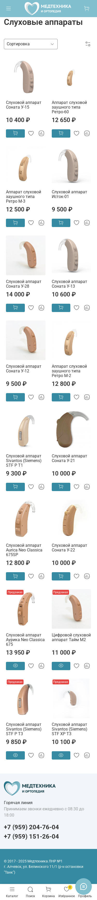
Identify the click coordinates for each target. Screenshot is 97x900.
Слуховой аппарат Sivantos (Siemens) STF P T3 (24, 729)
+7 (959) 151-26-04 (31, 836)
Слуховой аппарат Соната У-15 (23, 105)
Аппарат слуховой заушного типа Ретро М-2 (69, 371)
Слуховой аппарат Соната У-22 (69, 547)
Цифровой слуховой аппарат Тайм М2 (71, 637)
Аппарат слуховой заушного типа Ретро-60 (69, 107)
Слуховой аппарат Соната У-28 (23, 284)
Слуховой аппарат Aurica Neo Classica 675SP (24, 550)
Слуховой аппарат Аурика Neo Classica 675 (25, 640)
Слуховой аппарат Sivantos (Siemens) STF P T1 (24, 460)
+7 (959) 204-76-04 (31, 827)
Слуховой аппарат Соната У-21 (69, 458)
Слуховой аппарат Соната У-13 (69, 284)
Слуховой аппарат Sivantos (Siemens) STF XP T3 (69, 729)
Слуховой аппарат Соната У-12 (23, 368)
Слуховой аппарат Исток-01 (69, 194)
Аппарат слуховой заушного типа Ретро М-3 (23, 196)
